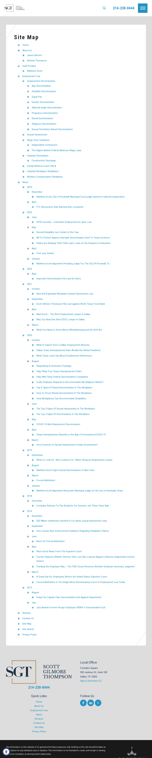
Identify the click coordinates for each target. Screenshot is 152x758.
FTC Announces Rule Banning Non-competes (59, 207)
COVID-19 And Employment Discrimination (58, 424)
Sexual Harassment (37, 134)
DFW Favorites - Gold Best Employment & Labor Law (63, 222)
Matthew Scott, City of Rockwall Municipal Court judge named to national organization (80, 196)
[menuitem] (39, 702)
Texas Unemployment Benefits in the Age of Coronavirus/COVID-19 (71, 434)
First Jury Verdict (45, 253)
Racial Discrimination (42, 118)
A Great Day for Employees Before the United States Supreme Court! (71, 576)
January (36, 258)
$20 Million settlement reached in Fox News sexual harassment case (71, 520)
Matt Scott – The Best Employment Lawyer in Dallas (63, 314)
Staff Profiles (29, 66)
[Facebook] (83, 703)
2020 (29, 335)
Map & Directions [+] (90, 680)
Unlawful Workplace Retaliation (43, 171)
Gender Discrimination (43, 102)
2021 (29, 284)
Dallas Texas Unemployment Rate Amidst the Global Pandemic (68, 350)
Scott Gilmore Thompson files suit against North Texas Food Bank (70, 303)
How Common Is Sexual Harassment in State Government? (67, 444)
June (34, 217)
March (35, 325)
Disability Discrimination (44, 91)
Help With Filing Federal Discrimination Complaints (62, 376)
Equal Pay (37, 96)
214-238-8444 (124, 8)
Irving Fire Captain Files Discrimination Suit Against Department (68, 597)
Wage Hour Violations (38, 140)
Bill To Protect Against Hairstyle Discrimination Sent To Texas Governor (73, 237)
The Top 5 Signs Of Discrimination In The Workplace (63, 414)
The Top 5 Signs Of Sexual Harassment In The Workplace (65, 408)
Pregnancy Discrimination (45, 113)
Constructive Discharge (44, 160)
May (34, 227)
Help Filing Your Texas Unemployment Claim (59, 371)
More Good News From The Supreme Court (59, 551)
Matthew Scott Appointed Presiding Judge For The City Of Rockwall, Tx (72, 263)
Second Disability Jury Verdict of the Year (57, 232)
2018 (29, 496)
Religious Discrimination (44, 123)
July (34, 602)
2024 (29, 187)
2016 (29, 511)
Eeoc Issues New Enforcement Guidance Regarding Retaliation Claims (72, 531)
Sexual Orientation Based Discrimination (52, 129)
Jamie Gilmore (34, 55)
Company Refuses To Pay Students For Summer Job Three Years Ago (72, 505)
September (37, 299)
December (37, 500)
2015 (29, 587)
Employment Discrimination (41, 81)
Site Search (28, 629)
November (37, 192)
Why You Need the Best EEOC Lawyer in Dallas (60, 319)
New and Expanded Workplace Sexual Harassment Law (64, 293)
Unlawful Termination (37, 155)
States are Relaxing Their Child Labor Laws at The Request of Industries (73, 243)
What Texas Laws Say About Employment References (64, 355)
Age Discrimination (41, 85)
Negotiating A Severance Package (53, 365)
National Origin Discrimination (47, 107)
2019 (29, 450)
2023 (29, 212)
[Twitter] (98, 703)
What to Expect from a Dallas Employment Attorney (63, 345)
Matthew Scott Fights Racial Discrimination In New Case (65, 470)
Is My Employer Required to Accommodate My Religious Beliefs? (69, 382)
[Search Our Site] (104, 8)
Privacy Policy (29, 634)
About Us (27, 50)
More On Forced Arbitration (50, 541)
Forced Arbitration (45, 480)
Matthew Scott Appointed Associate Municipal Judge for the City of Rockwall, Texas (79, 490)
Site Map (26, 623)
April (34, 202)
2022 (29, 269)
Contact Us (28, 618)
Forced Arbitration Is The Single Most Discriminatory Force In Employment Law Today (80, 582)
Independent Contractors (44, 145)
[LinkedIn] (90, 703)
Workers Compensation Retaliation (45, 176)
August (35, 361)
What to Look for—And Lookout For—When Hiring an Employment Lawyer (74, 459)
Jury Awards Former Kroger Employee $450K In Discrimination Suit (70, 607)
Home (25, 45)
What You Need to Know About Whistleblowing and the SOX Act (69, 329)
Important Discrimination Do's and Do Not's (58, 278)
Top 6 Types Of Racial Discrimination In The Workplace (64, 387)
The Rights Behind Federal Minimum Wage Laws (56, 150)
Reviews (26, 613)
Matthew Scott (34, 70)
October (36, 288)
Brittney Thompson (37, 60)
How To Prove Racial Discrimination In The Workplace (64, 393)
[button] (6, 752)
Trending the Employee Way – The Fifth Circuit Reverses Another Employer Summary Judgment (85, 566)
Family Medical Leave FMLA (41, 166)
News (25, 182)
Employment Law (31, 76)
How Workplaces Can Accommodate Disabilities (61, 398)
